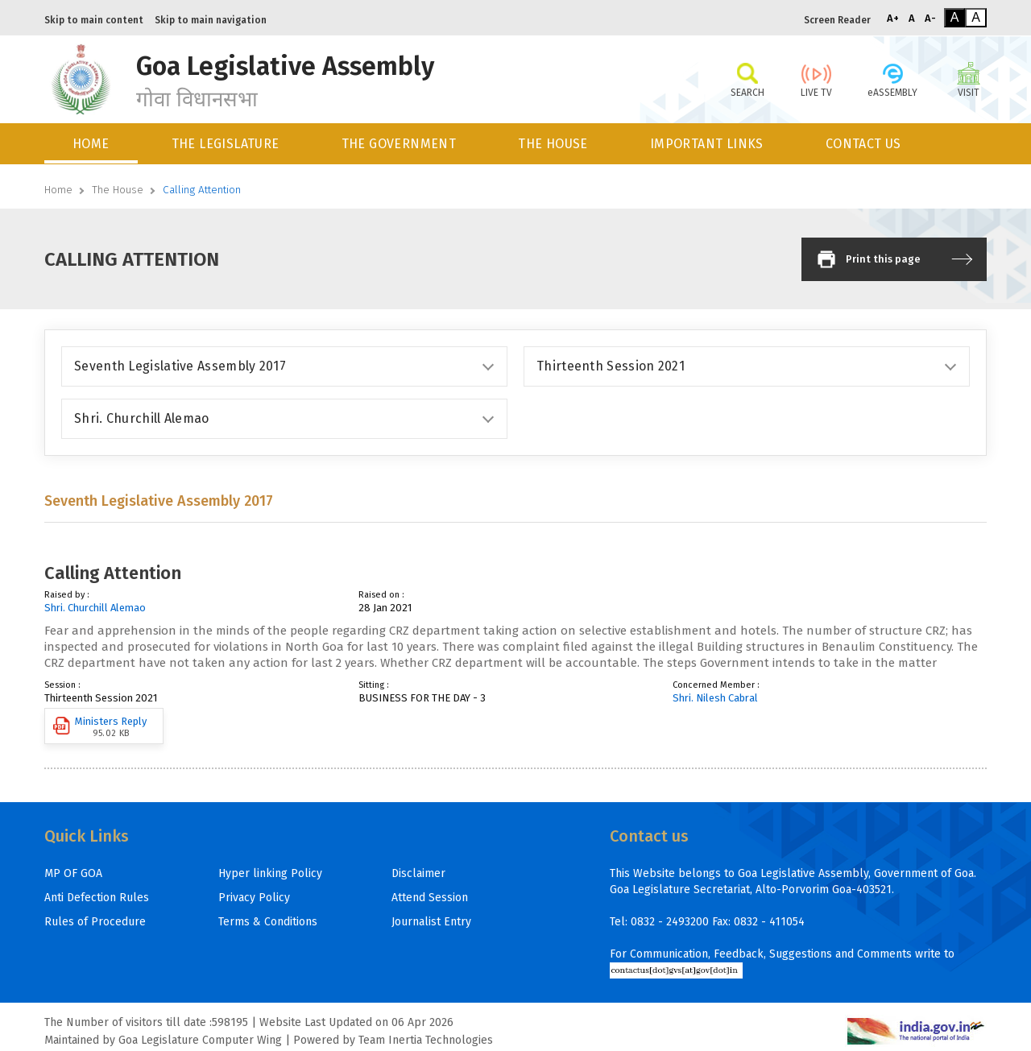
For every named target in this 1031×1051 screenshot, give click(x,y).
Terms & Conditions (267, 922)
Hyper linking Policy (270, 873)
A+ (893, 18)
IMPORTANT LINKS (707, 143)
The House (117, 190)
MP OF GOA (73, 873)
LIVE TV (816, 79)
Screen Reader (837, 20)
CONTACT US (863, 143)
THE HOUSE (553, 143)
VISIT (968, 79)
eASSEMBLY (892, 79)
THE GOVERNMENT (399, 143)
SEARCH (747, 79)
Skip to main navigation (211, 20)
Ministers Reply (100, 727)
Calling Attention (202, 190)
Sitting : (373, 685)
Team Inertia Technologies (425, 1040)
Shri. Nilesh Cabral (715, 698)
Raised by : (66, 595)
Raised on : (381, 595)
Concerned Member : (716, 685)
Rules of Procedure (95, 922)
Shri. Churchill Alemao (95, 608)
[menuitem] (92, 143)
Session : (62, 685)
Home (58, 190)
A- (930, 18)
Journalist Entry (431, 922)
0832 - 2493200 (670, 922)
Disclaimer (418, 873)
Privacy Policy (254, 897)
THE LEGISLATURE (225, 143)
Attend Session (429, 897)
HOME (91, 143)
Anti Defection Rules (96, 897)
